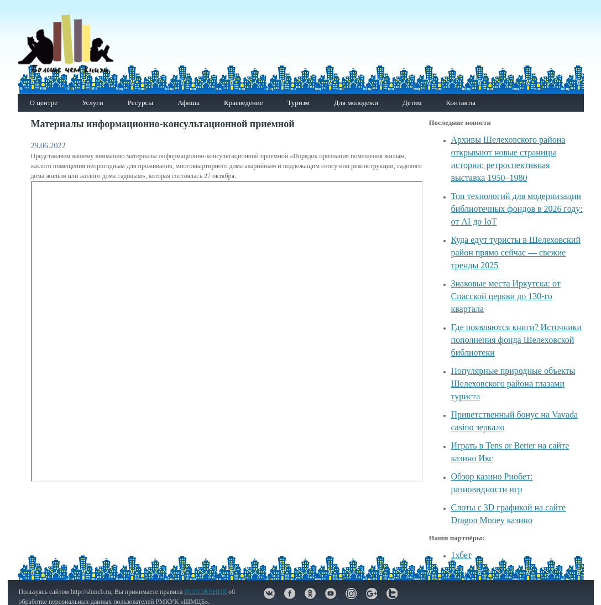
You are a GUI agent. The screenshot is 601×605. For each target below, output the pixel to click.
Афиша (188, 102)
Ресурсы (140, 102)
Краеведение (243, 102)
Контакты (460, 102)
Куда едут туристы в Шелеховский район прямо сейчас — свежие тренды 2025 (516, 252)
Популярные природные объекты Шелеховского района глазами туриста (513, 383)
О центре (44, 102)
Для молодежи (356, 102)
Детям (412, 102)
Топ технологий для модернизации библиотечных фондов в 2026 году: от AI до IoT (517, 208)
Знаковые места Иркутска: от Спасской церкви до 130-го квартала (506, 296)
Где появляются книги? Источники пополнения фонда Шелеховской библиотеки (516, 339)
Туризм (298, 102)
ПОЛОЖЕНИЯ (205, 592)
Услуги (92, 102)
